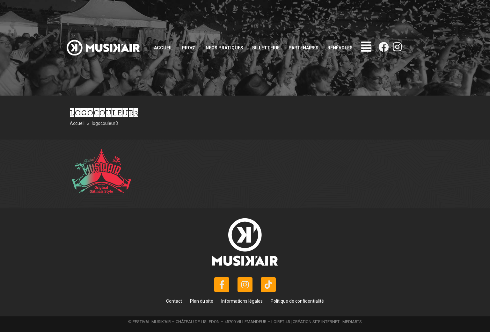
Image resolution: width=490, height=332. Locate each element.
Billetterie (266, 47)
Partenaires (303, 47)
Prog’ (188, 47)
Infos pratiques (223, 47)
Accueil (163, 47)
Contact (174, 301)
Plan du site (201, 301)
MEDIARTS (352, 321)
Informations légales (242, 301)
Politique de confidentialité (297, 301)
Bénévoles (340, 47)
